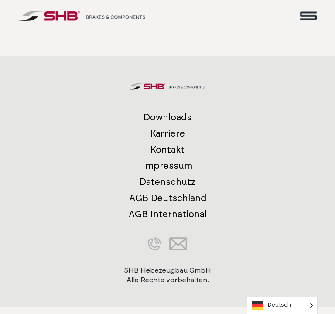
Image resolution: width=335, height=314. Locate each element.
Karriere (167, 133)
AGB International (168, 214)
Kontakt (167, 149)
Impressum (167, 166)
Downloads (167, 117)
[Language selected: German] (282, 305)
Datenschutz (167, 182)
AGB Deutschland (167, 198)
